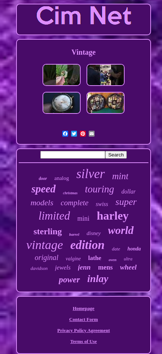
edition (87, 245)
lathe (95, 257)
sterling (47, 231)
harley (113, 215)
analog (61, 178)
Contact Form (83, 319)
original (46, 257)
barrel (74, 234)
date (116, 249)
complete (74, 202)
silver (90, 174)
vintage (44, 245)
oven (112, 259)
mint (120, 176)
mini (83, 218)
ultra (128, 258)
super (126, 201)
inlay (97, 278)
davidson (39, 268)
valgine (73, 258)
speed (44, 189)
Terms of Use (83, 341)
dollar (128, 191)
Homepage (83, 308)
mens (105, 267)
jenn (84, 267)
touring (99, 189)
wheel (128, 267)
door (43, 178)
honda (134, 249)
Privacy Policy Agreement (83, 330)
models (41, 202)
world (121, 230)
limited (54, 215)
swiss (102, 204)
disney (93, 233)
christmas (70, 193)
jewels (63, 267)
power (69, 279)
